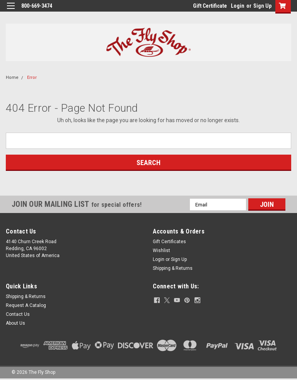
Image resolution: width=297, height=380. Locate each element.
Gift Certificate (210, 6)
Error (32, 77)
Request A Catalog (26, 305)
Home (12, 77)
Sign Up (262, 6)
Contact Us (18, 314)
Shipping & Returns (173, 268)
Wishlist (161, 250)
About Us (15, 323)
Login (237, 6)
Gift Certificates (169, 241)
